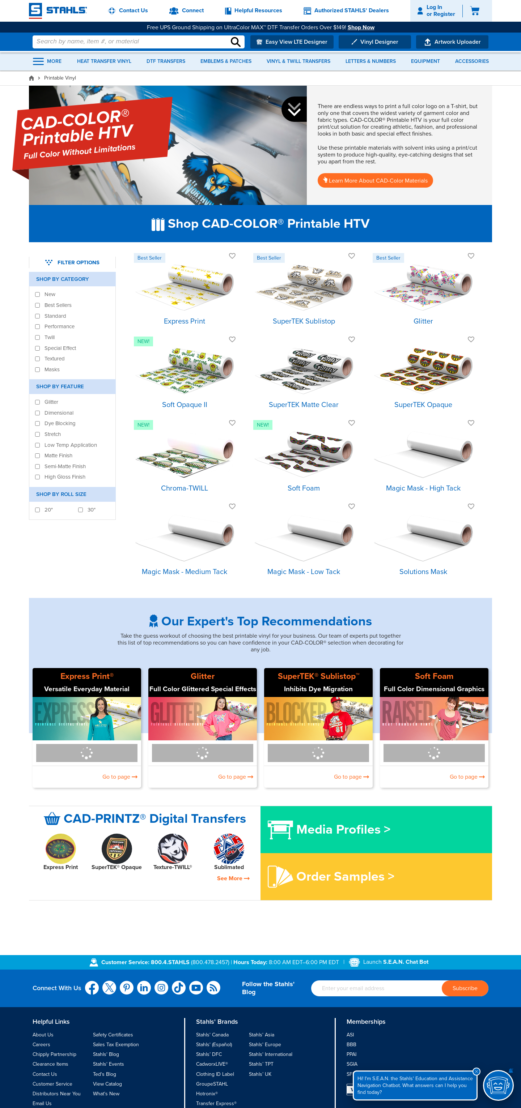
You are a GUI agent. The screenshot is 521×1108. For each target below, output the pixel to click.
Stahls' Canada (212, 1035)
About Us (43, 1035)
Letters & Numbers (371, 61)
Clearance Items (50, 1064)
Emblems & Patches (225, 61)
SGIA (352, 1064)
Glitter (203, 676)
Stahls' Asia (261, 1035)
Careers (41, 1044)
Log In (434, 7)
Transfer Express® (216, 1103)
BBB (351, 1044)
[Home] (31, 78)
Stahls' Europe (265, 1044)
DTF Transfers (166, 61)
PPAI (351, 1054)
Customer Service (52, 1084)
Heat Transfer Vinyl (104, 61)
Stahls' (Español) (214, 1044)
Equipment (425, 61)
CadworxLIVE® (212, 1064)
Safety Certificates (113, 1035)
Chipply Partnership (54, 1054)
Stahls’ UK (260, 1074)
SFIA (352, 1074)
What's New (106, 1094)
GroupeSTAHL (212, 1084)
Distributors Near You (57, 1094)
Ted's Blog (104, 1074)
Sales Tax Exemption (116, 1044)
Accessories (472, 61)
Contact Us (45, 1074)
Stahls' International (270, 1054)
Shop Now (364, 22)
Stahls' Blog (106, 1054)
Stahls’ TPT (261, 1064)
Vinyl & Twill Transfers (298, 61)
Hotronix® (207, 1094)
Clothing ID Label (215, 1074)
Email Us (42, 1103)
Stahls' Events (108, 1064)
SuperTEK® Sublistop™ (318, 676)
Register (444, 14)
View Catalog (107, 1084)
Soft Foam (434, 676)
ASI (350, 1035)
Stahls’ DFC (209, 1054)
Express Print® (87, 676)
